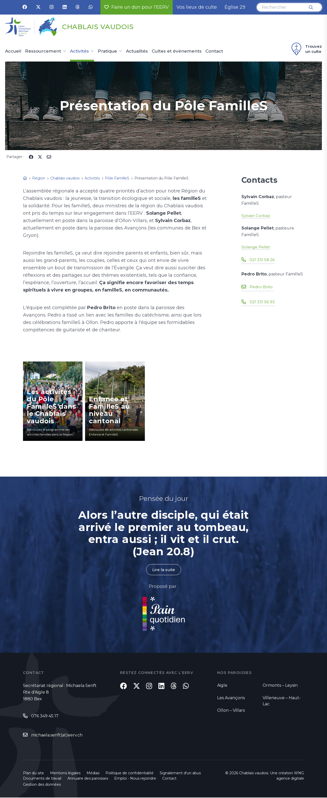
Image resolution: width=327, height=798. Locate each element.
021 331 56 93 (263, 301)
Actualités (137, 51)
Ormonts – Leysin (280, 685)
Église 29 (235, 7)
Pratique (107, 51)
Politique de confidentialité (130, 773)
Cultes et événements (177, 51)
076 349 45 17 (45, 716)
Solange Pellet (256, 247)
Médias (93, 773)
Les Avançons (231, 698)
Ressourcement (43, 51)
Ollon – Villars (231, 710)
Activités (79, 51)
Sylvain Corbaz (256, 215)
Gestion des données (42, 785)
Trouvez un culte (306, 49)
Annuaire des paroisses (87, 779)
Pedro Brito (262, 286)
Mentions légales (65, 773)
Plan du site (33, 773)
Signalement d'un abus (180, 773)
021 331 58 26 (263, 259)
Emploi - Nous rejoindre (135, 779)
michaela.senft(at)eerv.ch (57, 735)
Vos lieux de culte (197, 7)
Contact (214, 51)
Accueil (13, 51)
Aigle (222, 685)
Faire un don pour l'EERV (136, 7)
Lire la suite (163, 569)
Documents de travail (42, 779)
